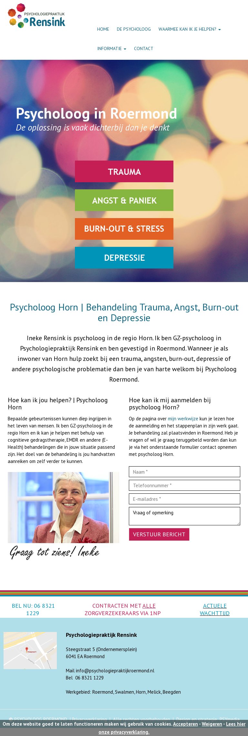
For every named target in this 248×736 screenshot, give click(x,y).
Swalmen (124, 692)
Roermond (102, 692)
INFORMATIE (111, 48)
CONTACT (143, 48)
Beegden (172, 692)
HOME (103, 29)
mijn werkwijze (183, 418)
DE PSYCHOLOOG (134, 29)
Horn (141, 692)
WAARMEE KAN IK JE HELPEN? (190, 29)
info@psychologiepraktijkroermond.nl (115, 671)
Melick (154, 692)
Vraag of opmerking (184, 516)
